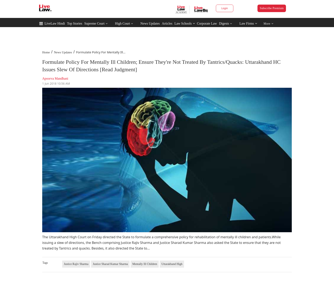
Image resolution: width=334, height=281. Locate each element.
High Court (122, 23)
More (268, 23)
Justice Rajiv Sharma (76, 264)
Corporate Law (207, 23)
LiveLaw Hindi (55, 23)
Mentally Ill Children (144, 264)
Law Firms (248, 23)
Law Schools (184, 23)
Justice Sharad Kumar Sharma (110, 264)
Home (46, 52)
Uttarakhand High (171, 264)
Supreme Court (94, 23)
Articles (167, 23)
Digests (224, 23)
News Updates (150, 23)
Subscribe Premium (272, 8)
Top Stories (74, 23)
